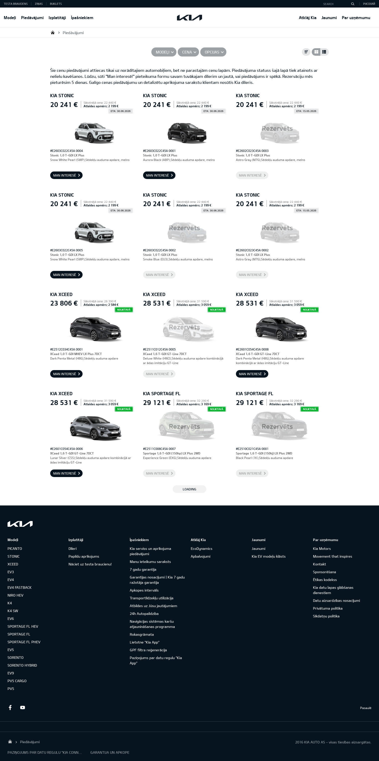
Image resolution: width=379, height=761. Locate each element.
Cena (187, 52)
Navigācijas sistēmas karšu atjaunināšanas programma (152, 624)
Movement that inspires (332, 556)
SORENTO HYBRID (22, 665)
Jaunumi (329, 17)
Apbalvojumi (200, 556)
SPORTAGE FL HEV (23, 626)
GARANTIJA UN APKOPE (109, 752)
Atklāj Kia (308, 17)
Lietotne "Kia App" (144, 642)
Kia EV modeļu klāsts (269, 556)
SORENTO (16, 657)
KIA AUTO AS (52, 32)
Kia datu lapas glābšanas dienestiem (333, 590)
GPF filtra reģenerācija (148, 650)
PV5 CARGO (17, 681)
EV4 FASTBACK (20, 587)
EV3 (11, 572)
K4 (10, 603)
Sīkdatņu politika (326, 616)
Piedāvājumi (32, 17)
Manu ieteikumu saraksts (150, 561)
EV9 (11, 673)
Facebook (10, 707)
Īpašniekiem (82, 17)
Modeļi (10, 17)
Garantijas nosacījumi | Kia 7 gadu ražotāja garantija (157, 579)
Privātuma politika (328, 608)
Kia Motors (322, 548)
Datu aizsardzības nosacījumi (336, 600)
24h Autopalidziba (144, 613)
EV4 (11, 579)
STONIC (14, 556)
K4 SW (13, 611)
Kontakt (319, 564)
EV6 (11, 618)
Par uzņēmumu (356, 17)
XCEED (13, 564)
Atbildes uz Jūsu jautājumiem (153, 606)
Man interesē (64, 175)
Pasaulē (365, 708)
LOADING (189, 489)
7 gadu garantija (143, 569)
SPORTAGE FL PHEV (24, 642)
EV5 (11, 650)
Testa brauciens (16, 3)
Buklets (56, 3)
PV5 (11, 688)
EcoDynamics (201, 548)
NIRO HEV (15, 595)
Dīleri (73, 548)
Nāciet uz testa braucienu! (90, 564)
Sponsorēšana (324, 572)
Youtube (22, 707)
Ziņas (39, 3)
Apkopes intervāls (144, 590)
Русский (369, 3)
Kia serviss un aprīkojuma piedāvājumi (150, 551)
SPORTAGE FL (19, 634)
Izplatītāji (57, 17)
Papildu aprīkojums (84, 556)
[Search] (352, 4)
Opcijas (212, 52)
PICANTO (15, 548)
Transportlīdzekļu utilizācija (151, 598)
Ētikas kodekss (325, 579)
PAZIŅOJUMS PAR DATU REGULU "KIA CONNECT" (45, 752)
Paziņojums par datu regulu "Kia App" (156, 660)
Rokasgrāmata (142, 634)
